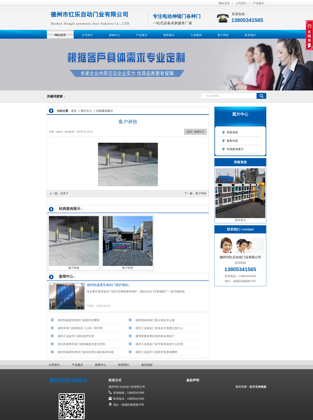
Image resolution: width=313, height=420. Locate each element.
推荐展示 (168, 35)
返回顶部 (147, 364)
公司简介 (241, 3)
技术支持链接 (258, 386)
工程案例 (196, 35)
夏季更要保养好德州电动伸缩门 (155, 336)
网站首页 (224, 3)
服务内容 (230, 140)
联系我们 (250, 35)
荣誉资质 (230, 132)
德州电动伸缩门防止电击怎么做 (155, 320)
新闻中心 (114, 35)
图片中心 (86, 110)
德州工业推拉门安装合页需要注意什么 (159, 328)
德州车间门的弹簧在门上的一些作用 (80, 328)
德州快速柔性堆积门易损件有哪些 (79, 320)
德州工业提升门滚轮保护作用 (76, 336)
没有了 (64, 193)
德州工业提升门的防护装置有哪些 (156, 352)
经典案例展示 (233, 149)
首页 (74, 110)
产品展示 (258, 3)
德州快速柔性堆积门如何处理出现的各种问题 (86, 352)
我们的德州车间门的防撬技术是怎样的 (81, 344)
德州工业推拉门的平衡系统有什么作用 (159, 344)
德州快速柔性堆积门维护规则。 (109, 285)
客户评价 (223, 35)
